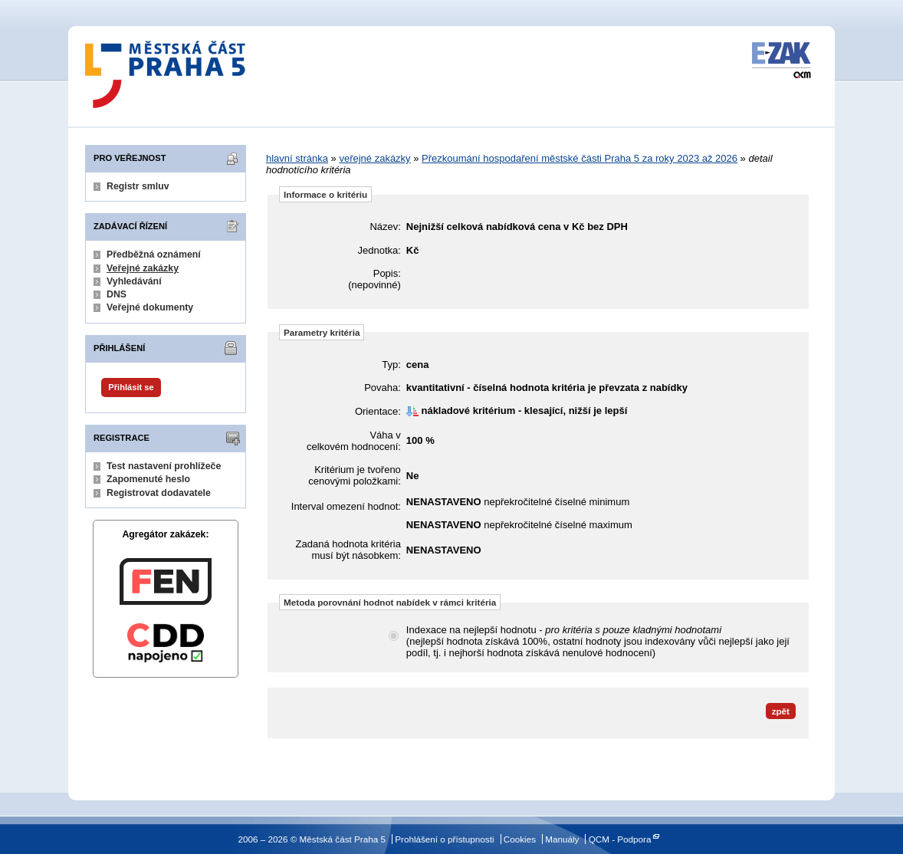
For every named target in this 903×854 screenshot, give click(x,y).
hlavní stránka (297, 158)
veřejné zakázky (374, 158)
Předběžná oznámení (154, 254)
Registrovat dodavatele (159, 493)
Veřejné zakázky (143, 268)
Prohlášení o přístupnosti (444, 839)
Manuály (562, 839)
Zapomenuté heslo (148, 479)
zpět (781, 711)
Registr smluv (138, 186)
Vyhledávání (134, 281)
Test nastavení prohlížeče (164, 466)
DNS (116, 294)
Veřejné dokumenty (150, 307)
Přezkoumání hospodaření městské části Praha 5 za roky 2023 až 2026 (579, 158)
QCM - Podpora (620, 839)
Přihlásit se (130, 387)
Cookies (520, 839)
